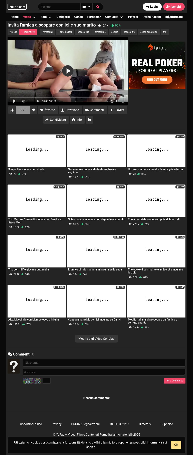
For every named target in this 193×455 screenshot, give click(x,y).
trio (164, 32)
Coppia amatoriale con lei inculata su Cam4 (94, 319)
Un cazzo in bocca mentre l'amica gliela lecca (155, 169)
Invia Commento (175, 380)
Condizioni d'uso (31, 424)
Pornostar (94, 17)
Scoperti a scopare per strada (26, 169)
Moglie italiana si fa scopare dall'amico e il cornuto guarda (153, 321)
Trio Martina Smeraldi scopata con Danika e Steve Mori (34, 221)
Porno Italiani (152, 17)
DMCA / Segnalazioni (85, 424)
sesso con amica (148, 32)
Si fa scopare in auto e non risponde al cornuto (96, 219)
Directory (145, 424)
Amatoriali (48, 32)
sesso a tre (129, 32)
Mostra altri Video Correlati (97, 338)
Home (15, 17)
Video (27, 17)
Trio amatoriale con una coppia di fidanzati (154, 219)
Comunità (111, 17)
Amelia (13, 32)
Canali (78, 17)
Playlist (133, 17)
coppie (114, 32)
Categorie (63, 17)
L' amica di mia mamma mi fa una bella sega (95, 269)
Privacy (57, 424)
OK (176, 445)
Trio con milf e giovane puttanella (28, 269)
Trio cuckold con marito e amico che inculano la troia (155, 271)
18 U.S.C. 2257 (119, 424)
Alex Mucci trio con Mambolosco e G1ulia (33, 319)
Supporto (167, 424)
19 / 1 (23, 110)
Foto (44, 17)
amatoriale (100, 32)
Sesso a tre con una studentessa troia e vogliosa (92, 171)
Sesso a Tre (83, 32)
